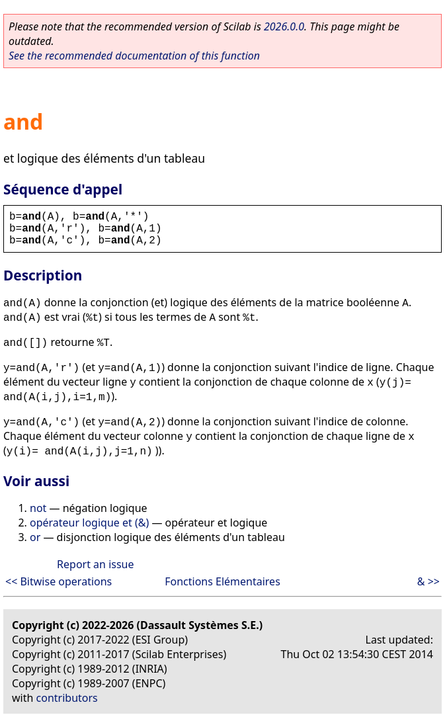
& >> (428, 581)
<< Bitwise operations (58, 581)
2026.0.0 (284, 26)
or (35, 537)
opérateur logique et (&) (89, 522)
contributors (67, 698)
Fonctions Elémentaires (222, 581)
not (38, 508)
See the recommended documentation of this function (134, 55)
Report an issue (95, 564)
